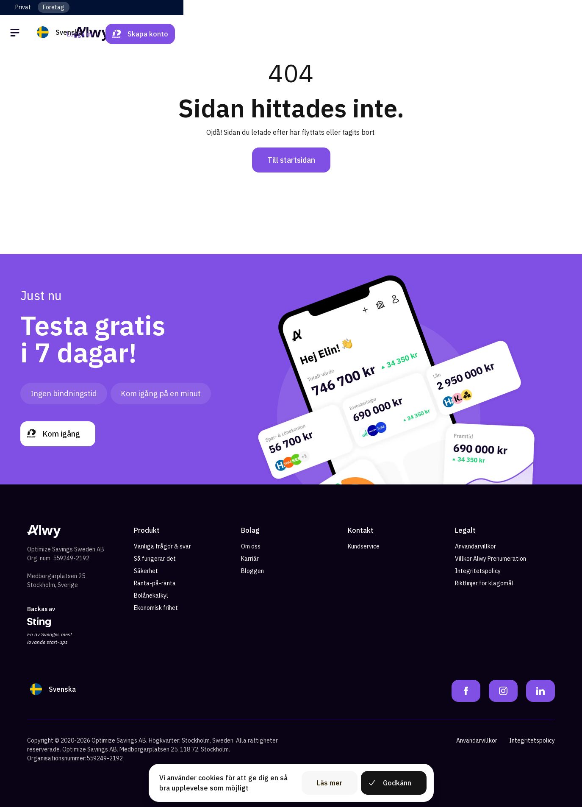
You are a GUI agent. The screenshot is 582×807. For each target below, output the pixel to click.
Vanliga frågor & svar (162, 546)
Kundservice (364, 546)
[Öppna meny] (16, 34)
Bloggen (252, 571)
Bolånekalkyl (151, 595)
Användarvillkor (475, 546)
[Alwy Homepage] (291, 34)
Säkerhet (146, 571)
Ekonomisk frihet (156, 608)
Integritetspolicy (478, 571)
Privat (23, 7)
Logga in (478, 34)
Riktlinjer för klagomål (484, 583)
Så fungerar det (155, 558)
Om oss (251, 546)
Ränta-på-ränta (155, 583)
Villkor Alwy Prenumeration (490, 558)
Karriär (250, 558)
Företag (53, 7)
